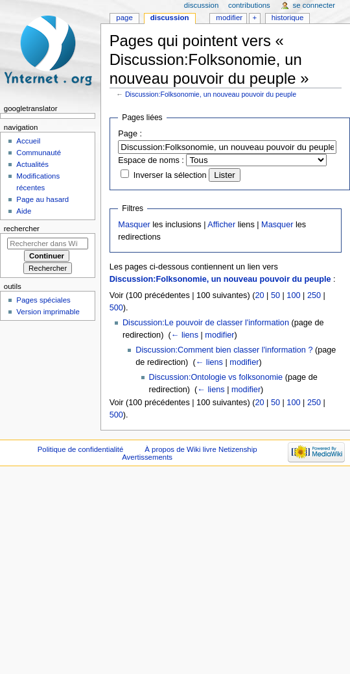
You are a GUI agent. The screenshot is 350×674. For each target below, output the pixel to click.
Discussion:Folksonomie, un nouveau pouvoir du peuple (210, 94)
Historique (288, 17)
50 (275, 295)
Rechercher (22, 228)
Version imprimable (47, 312)
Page (124, 17)
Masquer (134, 224)
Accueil (28, 141)
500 (116, 307)
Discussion (169, 17)
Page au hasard (42, 199)
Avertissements (147, 457)
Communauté (38, 152)
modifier (219, 335)
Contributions (249, 5)
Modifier (229, 17)
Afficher (221, 224)
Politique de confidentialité (81, 449)
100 (293, 295)
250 (314, 295)
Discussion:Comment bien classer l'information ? (223, 350)
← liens (184, 335)
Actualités (32, 164)
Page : (130, 133)
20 (259, 295)
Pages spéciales (43, 300)
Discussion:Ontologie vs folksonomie (216, 377)
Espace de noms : (151, 160)
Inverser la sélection (170, 175)
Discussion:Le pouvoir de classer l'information (205, 322)
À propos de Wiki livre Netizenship (201, 449)
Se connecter (314, 5)
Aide (23, 211)
